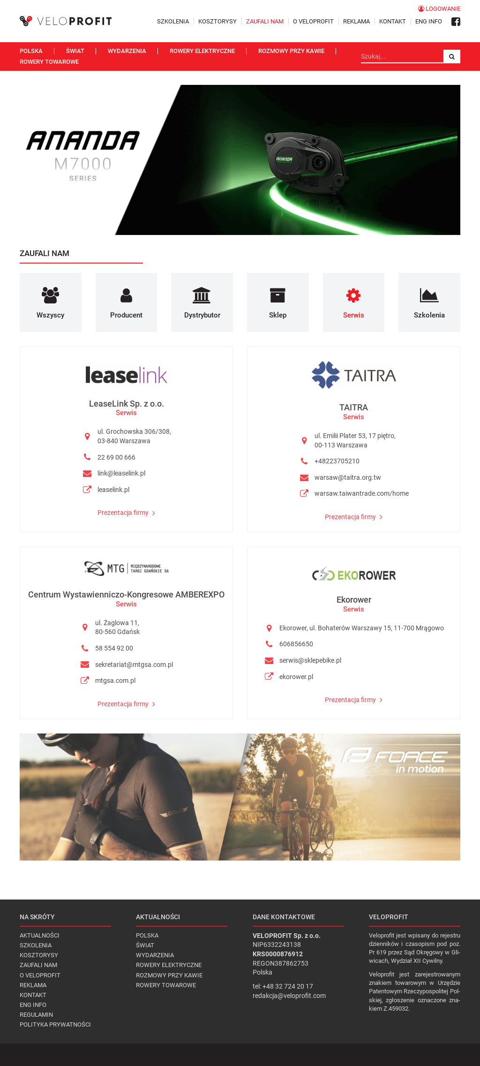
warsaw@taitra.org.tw (348, 477)
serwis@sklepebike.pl (310, 660)
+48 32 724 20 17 (287, 986)
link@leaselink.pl (121, 473)
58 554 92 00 (114, 648)
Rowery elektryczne (202, 50)
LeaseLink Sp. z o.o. (126, 403)
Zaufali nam (265, 21)
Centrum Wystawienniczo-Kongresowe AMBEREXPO (126, 594)
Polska (31, 50)
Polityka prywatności (55, 1024)
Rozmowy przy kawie (291, 50)
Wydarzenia (127, 50)
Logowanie (439, 8)
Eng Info (428, 21)
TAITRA (353, 407)
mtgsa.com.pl (115, 680)
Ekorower (354, 600)
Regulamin (36, 1014)
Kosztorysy (217, 21)
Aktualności (40, 935)
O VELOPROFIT (313, 21)
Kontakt (392, 21)
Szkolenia (173, 21)
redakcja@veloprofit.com (289, 995)
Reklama (356, 21)
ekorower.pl (296, 676)
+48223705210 (337, 461)
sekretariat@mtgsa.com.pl (134, 664)
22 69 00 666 (116, 457)
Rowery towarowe (49, 61)
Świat (75, 50)
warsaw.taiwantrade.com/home (362, 493)
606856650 (296, 644)
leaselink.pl (113, 489)
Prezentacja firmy (126, 513)
